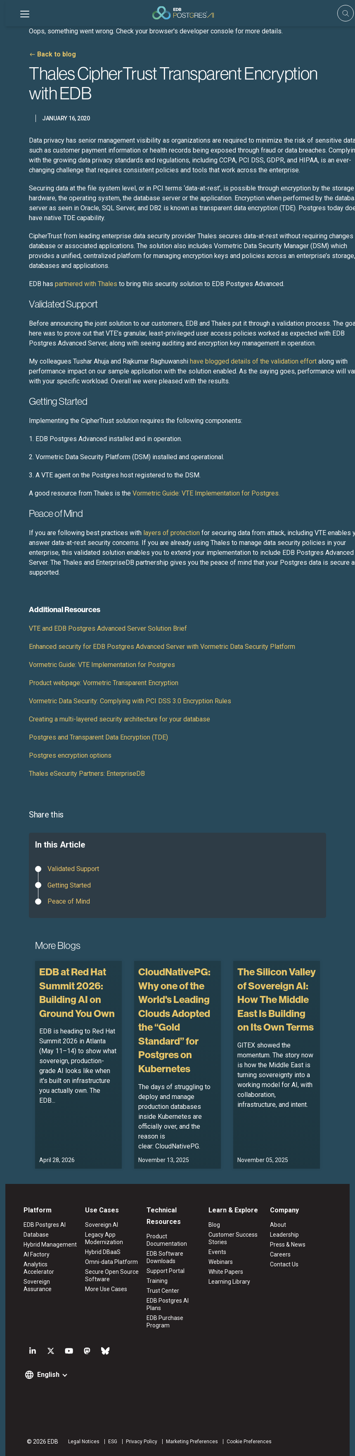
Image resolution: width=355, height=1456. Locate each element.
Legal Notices (79, 1441)
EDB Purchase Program (164, 1322)
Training (156, 1281)
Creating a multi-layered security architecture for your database (119, 719)
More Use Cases (103, 1289)
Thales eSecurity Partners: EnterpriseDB (87, 773)
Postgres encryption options (70, 755)
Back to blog (56, 54)
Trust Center (162, 1290)
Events (218, 1252)
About (281, 1224)
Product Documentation (166, 1240)
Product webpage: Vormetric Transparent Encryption (103, 683)
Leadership (287, 1234)
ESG (108, 1441)
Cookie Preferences (244, 1441)
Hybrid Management (45, 1244)
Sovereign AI (98, 1224)
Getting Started (69, 885)
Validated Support (73, 869)
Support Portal (165, 1271)
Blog (215, 1224)
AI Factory (32, 1254)
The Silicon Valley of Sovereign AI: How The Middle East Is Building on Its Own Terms (276, 999)
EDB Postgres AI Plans (167, 1304)
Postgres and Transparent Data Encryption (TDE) (98, 737)
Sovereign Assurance (47, 1274)
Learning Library (230, 1281)
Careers (283, 1254)
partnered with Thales (86, 284)
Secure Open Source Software (109, 1275)
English (44, 1375)
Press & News (290, 1244)
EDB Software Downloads (164, 1257)
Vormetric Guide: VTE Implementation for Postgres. (206, 493)
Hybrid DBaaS (100, 1252)
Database (31, 1234)
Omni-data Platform (108, 1262)
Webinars (221, 1262)
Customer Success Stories (233, 1238)
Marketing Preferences (187, 1441)
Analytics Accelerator (47, 1264)
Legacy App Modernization (101, 1238)
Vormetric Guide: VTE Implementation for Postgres (102, 665)
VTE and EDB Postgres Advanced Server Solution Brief (108, 628)
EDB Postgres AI (40, 1224)
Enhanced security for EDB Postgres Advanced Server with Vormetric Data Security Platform (162, 647)
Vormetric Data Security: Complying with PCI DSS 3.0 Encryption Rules (130, 701)
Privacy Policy (137, 1441)
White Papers (226, 1271)
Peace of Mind (68, 901)
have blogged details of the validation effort (253, 361)
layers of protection (171, 533)
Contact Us (287, 1264)
